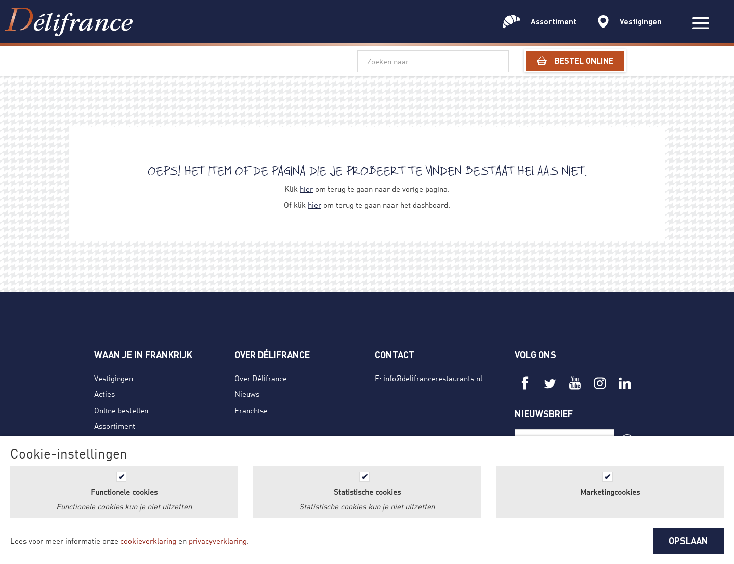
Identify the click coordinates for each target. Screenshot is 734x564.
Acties (104, 393)
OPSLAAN (689, 540)
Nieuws (246, 393)
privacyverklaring (218, 540)
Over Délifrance (260, 378)
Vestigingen (113, 378)
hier (306, 188)
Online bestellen (121, 410)
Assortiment (114, 426)
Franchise (251, 410)
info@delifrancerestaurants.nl (432, 378)
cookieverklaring (148, 540)
